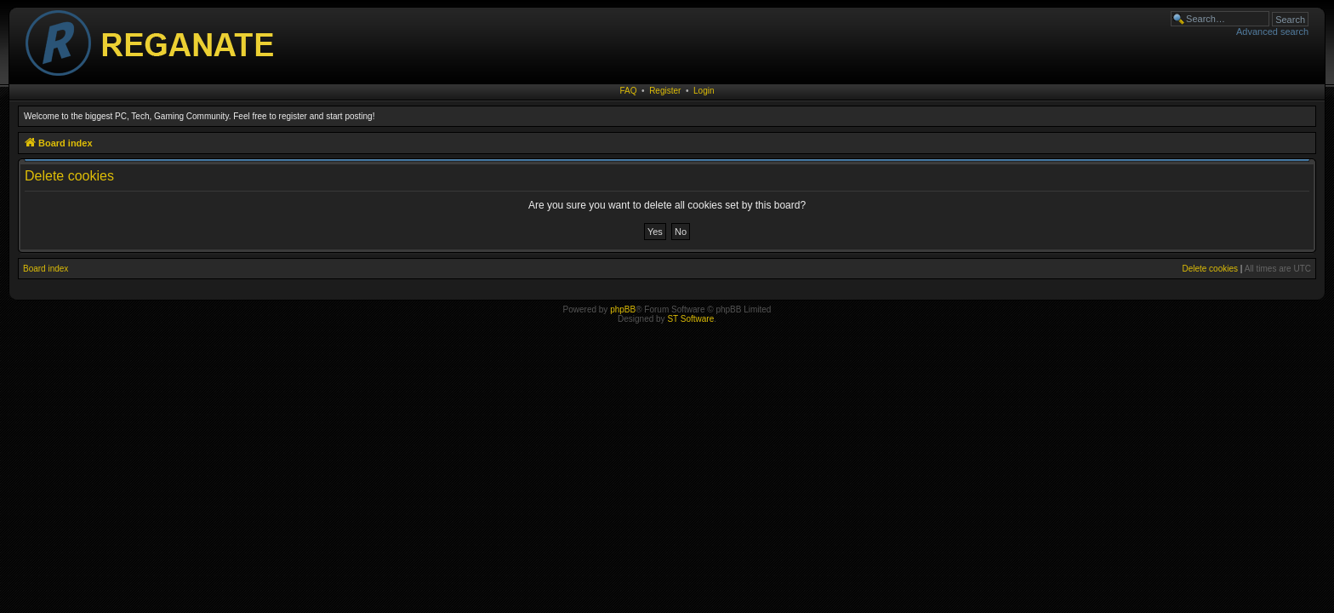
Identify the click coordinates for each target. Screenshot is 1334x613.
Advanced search (1272, 31)
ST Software (690, 319)
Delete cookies (1210, 268)
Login (703, 90)
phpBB (623, 309)
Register (665, 90)
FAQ (628, 90)
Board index (45, 268)
